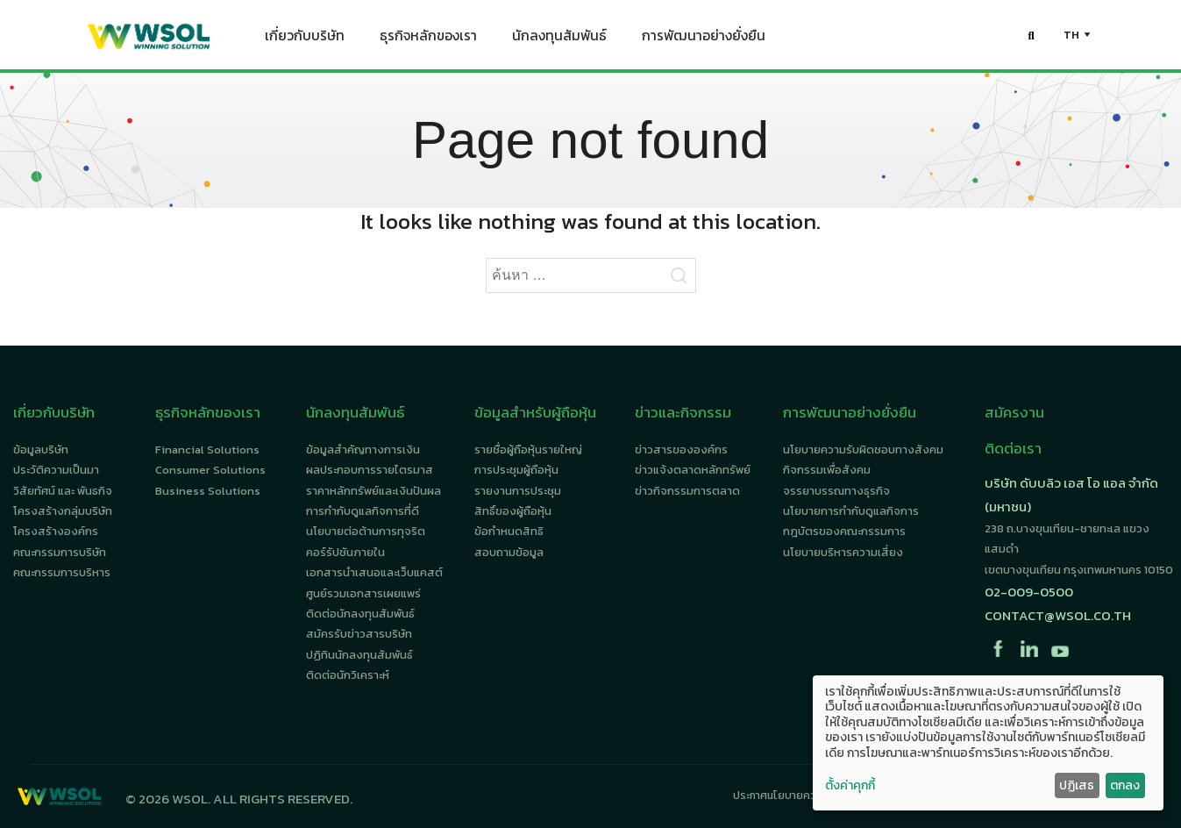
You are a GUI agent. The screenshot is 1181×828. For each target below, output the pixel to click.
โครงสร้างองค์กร (55, 531)
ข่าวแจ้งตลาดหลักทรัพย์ (693, 469)
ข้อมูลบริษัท (40, 449)
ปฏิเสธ (1076, 785)
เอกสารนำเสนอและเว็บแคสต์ (374, 572)
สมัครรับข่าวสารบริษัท (359, 633)
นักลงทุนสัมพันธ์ (559, 39)
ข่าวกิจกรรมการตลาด (687, 490)
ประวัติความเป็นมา (56, 469)
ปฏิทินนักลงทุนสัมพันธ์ (359, 654)
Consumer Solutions (210, 469)
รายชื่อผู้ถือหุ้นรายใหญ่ (528, 449)
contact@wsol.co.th (1058, 615)
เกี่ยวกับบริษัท (305, 39)
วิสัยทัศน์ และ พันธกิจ (62, 490)
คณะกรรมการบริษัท (59, 552)
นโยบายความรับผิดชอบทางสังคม (863, 449)
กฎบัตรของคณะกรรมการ (844, 531)
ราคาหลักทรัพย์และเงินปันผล (373, 490)
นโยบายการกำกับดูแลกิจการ (851, 511)
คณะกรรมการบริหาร (61, 572)
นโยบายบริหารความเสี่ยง (843, 552)
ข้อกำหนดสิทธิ (509, 531)
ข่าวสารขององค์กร (681, 449)
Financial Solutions (207, 449)
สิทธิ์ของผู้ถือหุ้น (512, 511)
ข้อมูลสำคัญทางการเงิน (363, 449)
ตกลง (1125, 785)
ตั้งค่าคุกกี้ (850, 786)
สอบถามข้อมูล (509, 552)
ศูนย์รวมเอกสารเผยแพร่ (363, 593)
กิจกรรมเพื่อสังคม (827, 469)
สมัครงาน (1014, 412)
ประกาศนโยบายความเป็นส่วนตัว (804, 795)
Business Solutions (207, 490)
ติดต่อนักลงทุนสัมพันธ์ (360, 613)
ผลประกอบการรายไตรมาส (369, 469)
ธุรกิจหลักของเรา (428, 39)
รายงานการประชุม (517, 490)
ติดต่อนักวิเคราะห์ (347, 675)
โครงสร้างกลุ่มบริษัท (62, 511)
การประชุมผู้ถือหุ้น (516, 469)
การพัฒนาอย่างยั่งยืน (703, 39)
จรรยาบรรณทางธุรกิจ (836, 490)
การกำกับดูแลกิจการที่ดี (362, 511)
